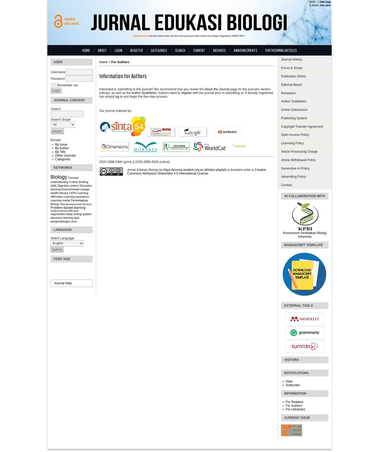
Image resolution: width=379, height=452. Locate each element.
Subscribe (293, 385)
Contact (286, 185)
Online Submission (294, 110)
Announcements (245, 50)
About (102, 50)
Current (199, 50)
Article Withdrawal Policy (298, 160)
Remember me (67, 85)
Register (136, 50)
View (289, 381)
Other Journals (65, 155)
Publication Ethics (293, 76)
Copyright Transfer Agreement (302, 126)
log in (119, 96)
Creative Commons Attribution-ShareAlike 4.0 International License (196, 171)
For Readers (294, 402)
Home (86, 50)
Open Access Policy (295, 135)
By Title (60, 152)
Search (180, 50)
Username (58, 72)
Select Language (62, 238)
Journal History (291, 59)
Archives (219, 50)
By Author (62, 148)
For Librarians (295, 409)
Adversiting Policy (293, 176)
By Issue (61, 144)
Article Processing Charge (299, 151)
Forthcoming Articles (281, 50)
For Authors (294, 406)
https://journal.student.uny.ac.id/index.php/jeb (194, 170)
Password (58, 79)
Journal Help (63, 283)
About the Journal (217, 89)
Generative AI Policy (295, 168)
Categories (62, 159)
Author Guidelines (293, 101)
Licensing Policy (292, 143)
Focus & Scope (291, 68)
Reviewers (288, 93)
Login (118, 50)
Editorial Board (291, 85)
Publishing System (294, 118)
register (186, 93)
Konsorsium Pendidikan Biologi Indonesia (304, 235)
